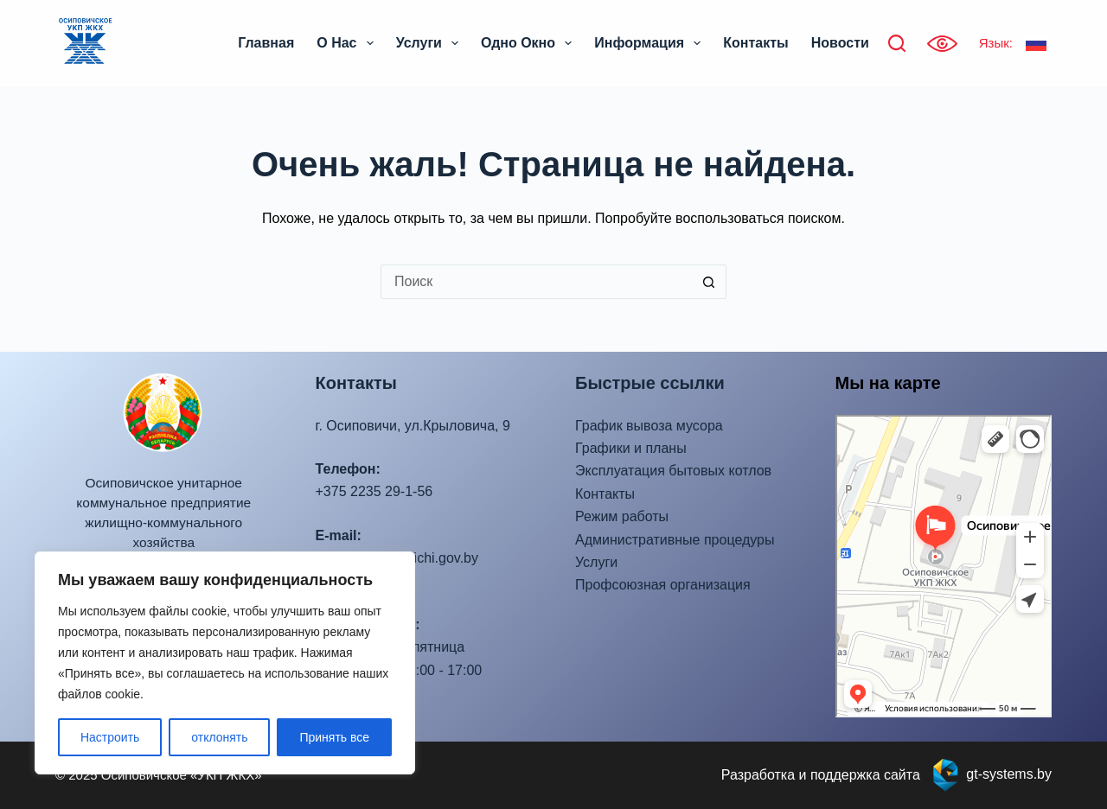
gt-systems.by (1009, 774)
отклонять (219, 737)
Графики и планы (631, 448)
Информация (650, 43)
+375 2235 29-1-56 (374, 491)
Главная (266, 42)
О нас (348, 43)
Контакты (755, 42)
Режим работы (622, 516)
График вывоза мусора (649, 425)
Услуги (430, 43)
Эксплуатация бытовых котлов (673, 470)
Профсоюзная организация (663, 584)
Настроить (109, 737)
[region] (225, 662)
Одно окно (530, 43)
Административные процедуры (674, 539)
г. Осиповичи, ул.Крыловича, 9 (413, 425)
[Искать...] (536, 281)
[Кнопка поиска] (709, 281)
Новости (840, 42)
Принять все (334, 737)
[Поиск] (896, 43)
